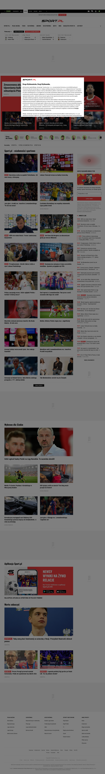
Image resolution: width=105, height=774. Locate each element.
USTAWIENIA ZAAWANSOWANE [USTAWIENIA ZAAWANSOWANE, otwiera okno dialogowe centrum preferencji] (33, 113)
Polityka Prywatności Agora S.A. (43, 110)
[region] (52, 96)
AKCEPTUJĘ (77, 113)
